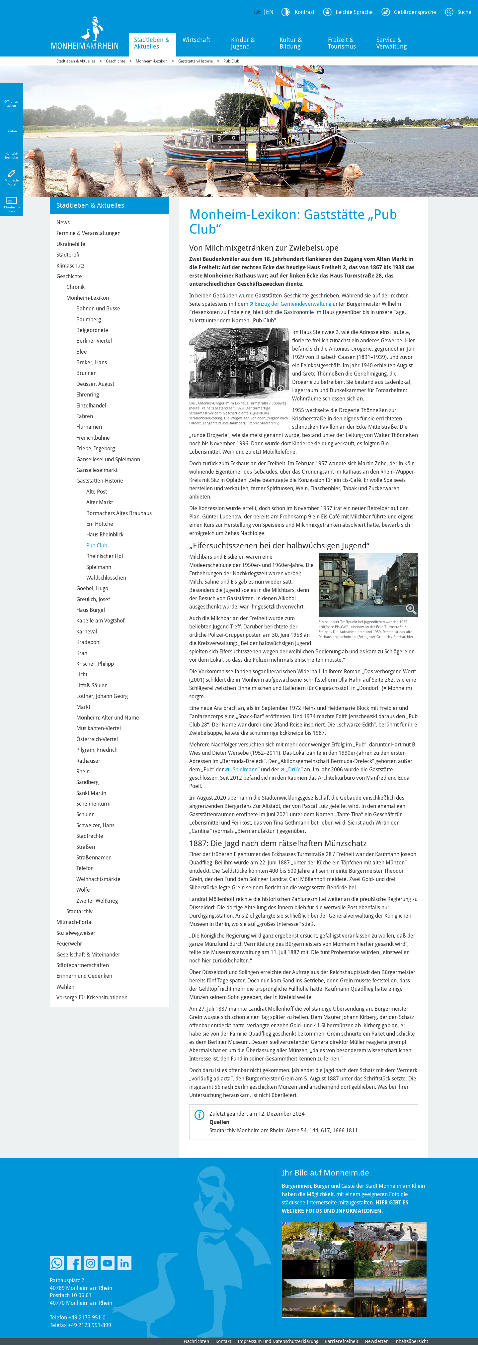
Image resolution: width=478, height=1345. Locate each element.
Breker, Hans (91, 362)
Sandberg (87, 782)
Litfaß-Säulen (92, 685)
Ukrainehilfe (70, 244)
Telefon (85, 868)
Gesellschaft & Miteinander (88, 955)
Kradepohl (88, 642)
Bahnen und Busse (98, 308)
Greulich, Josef (93, 599)
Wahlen (65, 987)
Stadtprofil (68, 255)
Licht (81, 674)
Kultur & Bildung (290, 43)
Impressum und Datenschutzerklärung (278, 1341)
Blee (81, 352)
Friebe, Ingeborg (95, 448)
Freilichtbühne (93, 438)
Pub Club (231, 61)
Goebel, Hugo (92, 588)
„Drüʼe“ (294, 769)
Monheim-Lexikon (152, 61)
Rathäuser (88, 761)
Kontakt (223, 1341)
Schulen (85, 814)
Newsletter (376, 1341)
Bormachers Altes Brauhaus (119, 513)
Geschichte (115, 61)
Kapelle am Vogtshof (100, 620)
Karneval (86, 631)
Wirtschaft (196, 39)
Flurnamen (89, 427)
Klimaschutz (70, 266)
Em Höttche (99, 524)
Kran (81, 653)
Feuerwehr (69, 944)
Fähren (84, 416)
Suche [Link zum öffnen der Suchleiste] (464, 12)
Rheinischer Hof (104, 556)
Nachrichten (196, 1341)
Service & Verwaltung (391, 43)
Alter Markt (99, 502)
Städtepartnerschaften (82, 965)
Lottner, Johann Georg (102, 696)
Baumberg (88, 319)
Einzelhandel (91, 405)
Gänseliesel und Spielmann (108, 459)
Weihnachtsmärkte (98, 879)
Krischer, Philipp (95, 664)
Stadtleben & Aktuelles (152, 43)
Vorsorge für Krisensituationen (91, 997)
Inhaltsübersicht (411, 1341)
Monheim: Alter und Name (107, 718)
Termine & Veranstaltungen (88, 233)
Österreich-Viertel (97, 739)
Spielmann (98, 567)
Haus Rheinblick (104, 534)
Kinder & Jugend (243, 43)
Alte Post (96, 492)
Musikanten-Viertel (98, 728)
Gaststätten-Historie (195, 61)
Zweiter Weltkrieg (97, 901)
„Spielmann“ (245, 769)
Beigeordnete (92, 330)
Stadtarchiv (79, 911)
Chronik (75, 287)
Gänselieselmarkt (97, 470)
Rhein (83, 771)
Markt (83, 707)
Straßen (85, 847)
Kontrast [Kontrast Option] (304, 12)
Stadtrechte (89, 836)
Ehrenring (87, 395)
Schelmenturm (93, 804)
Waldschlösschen (106, 578)
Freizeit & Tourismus (342, 43)
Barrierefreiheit (341, 1341)
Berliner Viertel (94, 341)
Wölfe (83, 890)
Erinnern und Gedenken (84, 976)
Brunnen (86, 373)
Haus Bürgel (90, 610)
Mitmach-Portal (74, 922)
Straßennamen (94, 857)
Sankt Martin (91, 793)
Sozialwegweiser (75, 933)
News (63, 222)
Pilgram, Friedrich (97, 750)
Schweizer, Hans (95, 825)
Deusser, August (95, 384)
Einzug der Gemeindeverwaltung (293, 304)
